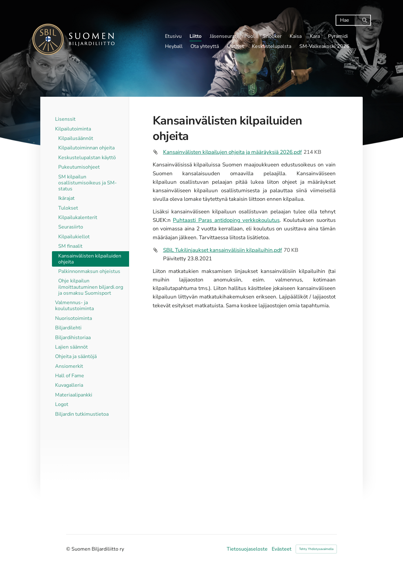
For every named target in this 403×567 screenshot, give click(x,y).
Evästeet (282, 549)
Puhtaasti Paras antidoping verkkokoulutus (226, 220)
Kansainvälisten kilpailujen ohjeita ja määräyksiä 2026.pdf (232, 152)
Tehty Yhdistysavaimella (316, 549)
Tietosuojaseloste (247, 549)
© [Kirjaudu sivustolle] (68, 549)
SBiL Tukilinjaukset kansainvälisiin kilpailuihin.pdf (222, 250)
